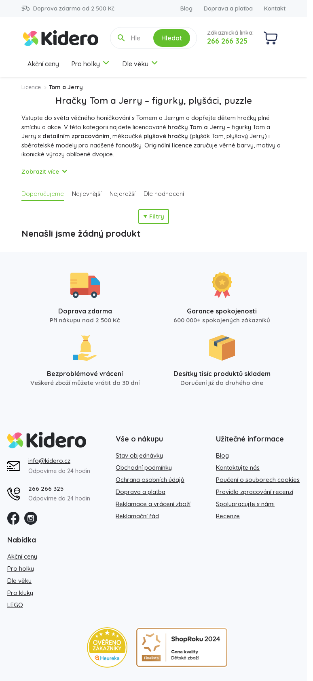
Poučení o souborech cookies (258, 479)
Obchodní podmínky (144, 467)
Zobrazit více (40, 171)
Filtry (153, 216)
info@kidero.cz (49, 461)
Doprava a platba (228, 8)
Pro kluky (20, 593)
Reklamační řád (137, 516)
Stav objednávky (139, 455)
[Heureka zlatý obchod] (107, 647)
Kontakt (275, 8)
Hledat (171, 38)
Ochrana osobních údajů (150, 479)
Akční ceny (43, 64)
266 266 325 (227, 41)
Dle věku (140, 64)
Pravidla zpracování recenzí (254, 492)
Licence (31, 87)
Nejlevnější (87, 194)
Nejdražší (122, 194)
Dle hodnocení (164, 194)
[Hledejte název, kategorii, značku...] (136, 37)
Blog (186, 8)
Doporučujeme (42, 194)
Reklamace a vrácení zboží (153, 504)
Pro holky (90, 64)
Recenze (228, 516)
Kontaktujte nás (238, 467)
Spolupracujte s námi (245, 504)
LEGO (15, 605)
